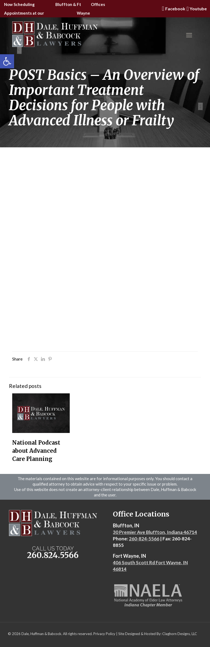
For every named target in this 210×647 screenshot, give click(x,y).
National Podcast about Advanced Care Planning (36, 450)
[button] (7, 61)
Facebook (173, 9)
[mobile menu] (189, 35)
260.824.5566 (53, 555)
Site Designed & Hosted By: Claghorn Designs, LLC (157, 634)
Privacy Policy (104, 634)
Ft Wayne (83, 8)
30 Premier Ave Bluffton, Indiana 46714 (155, 532)
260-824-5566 (144, 538)
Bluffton (63, 4)
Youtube (196, 9)
